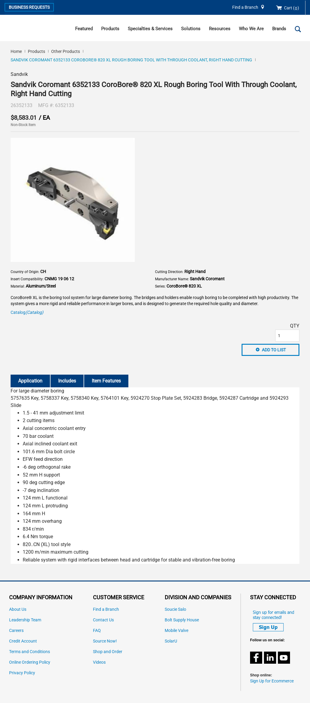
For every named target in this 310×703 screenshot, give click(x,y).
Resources (219, 28)
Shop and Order (107, 651)
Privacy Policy (22, 673)
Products (110, 28)
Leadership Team (25, 620)
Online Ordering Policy (29, 662)
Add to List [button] (274, 349)
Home (16, 51)
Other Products (65, 51)
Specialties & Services (150, 28)
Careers (16, 630)
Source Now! (105, 641)
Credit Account (23, 641)
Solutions (190, 28)
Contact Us (103, 620)
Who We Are (251, 28)
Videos (99, 662)
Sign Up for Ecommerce (272, 681)
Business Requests (29, 7)
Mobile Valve (176, 630)
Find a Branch (245, 7)
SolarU (171, 641)
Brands (279, 28)
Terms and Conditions (29, 651)
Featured (84, 28)
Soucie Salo (175, 609)
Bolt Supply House (182, 620)
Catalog (27, 312)
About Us (17, 609)
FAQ (97, 630)
